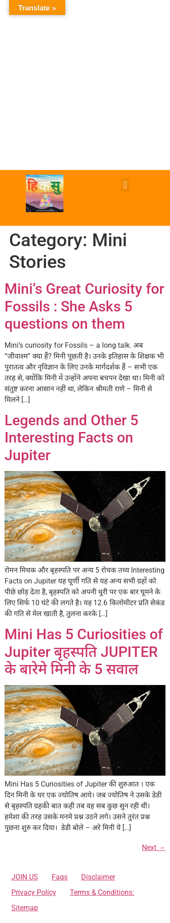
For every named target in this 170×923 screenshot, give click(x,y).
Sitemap (24, 908)
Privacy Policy (33, 892)
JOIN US (24, 877)
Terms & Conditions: (102, 892)
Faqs (60, 877)
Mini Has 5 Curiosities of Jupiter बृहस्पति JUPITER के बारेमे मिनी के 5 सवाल (84, 652)
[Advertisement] (85, 85)
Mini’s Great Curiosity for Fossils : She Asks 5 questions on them (84, 306)
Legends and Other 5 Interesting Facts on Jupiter (71, 438)
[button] (125, 185)
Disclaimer (98, 877)
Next (153, 847)
